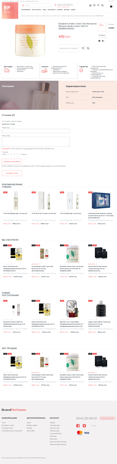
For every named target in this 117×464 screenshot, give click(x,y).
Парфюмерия (25, 9)
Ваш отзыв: (6, 135)
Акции (73, 9)
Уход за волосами (56, 433)
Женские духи (54, 431)
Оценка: (5, 152)
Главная (52, 422)
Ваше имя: (6, 127)
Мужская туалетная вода (58, 442)
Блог (37, 1)
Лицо (44, 9)
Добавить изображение (12, 161)
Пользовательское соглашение (12, 431)
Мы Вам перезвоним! (63, 7)
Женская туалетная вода (58, 444)
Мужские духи (54, 428)
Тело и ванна (36, 9)
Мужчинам (51, 9)
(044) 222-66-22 (65, 5)
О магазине (5, 1)
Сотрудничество (30, 1)
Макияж (60, 9)
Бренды (66, 9)
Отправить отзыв (12, 173)
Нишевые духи (55, 425)
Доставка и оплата (14, 1)
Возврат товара (32, 425)
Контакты (22, 1)
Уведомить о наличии (68, 48)
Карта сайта (31, 431)
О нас (4, 422)
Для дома (53, 436)
